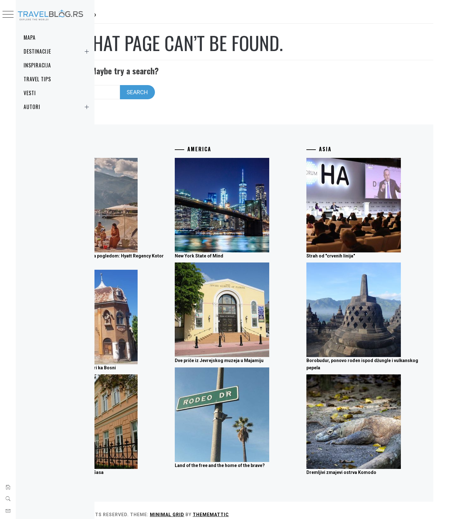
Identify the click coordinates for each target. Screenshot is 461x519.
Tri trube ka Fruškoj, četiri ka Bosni (163, 359)
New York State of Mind (254, 247)
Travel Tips (37, 79)
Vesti (30, 93)
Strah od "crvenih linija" (358, 247)
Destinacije (57, 51)
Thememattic (294, 506)
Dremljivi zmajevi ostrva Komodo (369, 464)
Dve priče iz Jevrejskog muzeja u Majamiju (274, 352)
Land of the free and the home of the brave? (275, 456)
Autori (57, 107)
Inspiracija (37, 65)
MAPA (30, 37)
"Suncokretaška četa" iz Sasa (157, 464)
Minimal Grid (251, 506)
